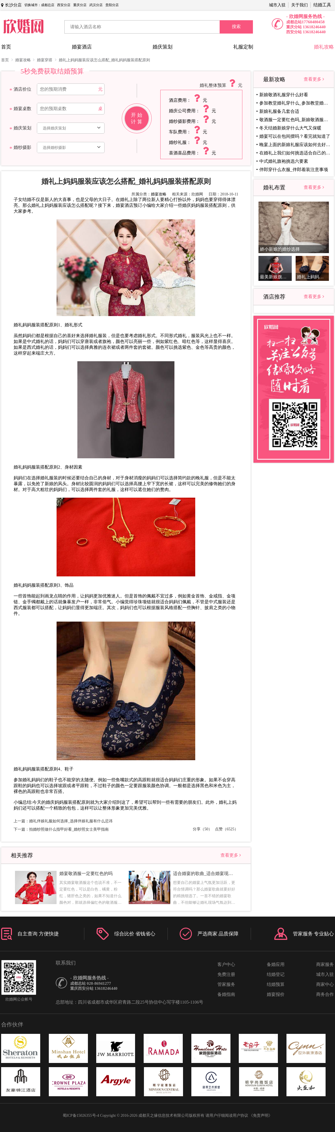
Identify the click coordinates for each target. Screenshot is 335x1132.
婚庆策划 (162, 47)
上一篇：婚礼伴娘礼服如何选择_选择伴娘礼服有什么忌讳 (63, 821)
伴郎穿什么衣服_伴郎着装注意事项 (293, 169)
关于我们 (299, 5)
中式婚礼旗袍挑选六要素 (283, 161)
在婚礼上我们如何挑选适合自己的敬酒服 (294, 153)
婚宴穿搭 (47, 59)
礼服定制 (243, 47)
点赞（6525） (226, 829)
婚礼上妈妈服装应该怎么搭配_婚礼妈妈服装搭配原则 (104, 60)
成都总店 (47, 5)
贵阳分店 (112, 5)
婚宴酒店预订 (129, 205)
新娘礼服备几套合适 (279, 111)
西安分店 (63, 5)
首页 (6, 47)
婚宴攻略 (25, 59)
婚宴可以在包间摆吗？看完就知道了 (294, 136)
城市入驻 (277, 5)
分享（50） (202, 829)
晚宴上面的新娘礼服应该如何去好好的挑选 (294, 144)
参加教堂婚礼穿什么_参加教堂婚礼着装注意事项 (294, 103)
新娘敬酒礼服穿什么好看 (283, 94)
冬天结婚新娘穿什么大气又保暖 (290, 128)
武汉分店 (96, 5)
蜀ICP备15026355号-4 (81, 1115)
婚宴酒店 (82, 47)
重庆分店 (80, 5)
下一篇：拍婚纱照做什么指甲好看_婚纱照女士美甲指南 (61, 829)
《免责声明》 (260, 1115)
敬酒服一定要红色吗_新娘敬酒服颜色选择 (294, 119)
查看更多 (230, 855)
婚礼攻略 (324, 47)
